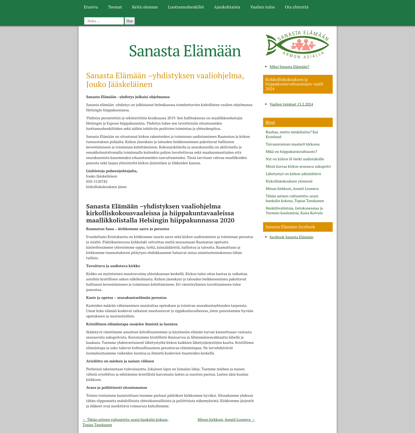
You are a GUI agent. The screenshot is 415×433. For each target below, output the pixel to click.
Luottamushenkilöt (186, 7)
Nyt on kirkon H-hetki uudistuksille (295, 159)
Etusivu (91, 7)
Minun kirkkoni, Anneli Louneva (226, 419)
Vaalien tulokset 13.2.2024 (291, 104)
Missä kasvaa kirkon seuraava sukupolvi (298, 166)
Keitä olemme (145, 7)
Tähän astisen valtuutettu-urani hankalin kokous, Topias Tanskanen (295, 198)
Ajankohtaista (227, 7)
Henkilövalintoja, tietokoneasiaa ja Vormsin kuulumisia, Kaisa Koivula (294, 210)
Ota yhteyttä (296, 7)
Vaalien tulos (262, 7)
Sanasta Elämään (185, 50)
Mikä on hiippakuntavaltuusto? (291, 151)
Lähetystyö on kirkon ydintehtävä (293, 173)
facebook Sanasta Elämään (291, 236)
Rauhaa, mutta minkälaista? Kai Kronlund (292, 134)
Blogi (270, 122)
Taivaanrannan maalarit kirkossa (292, 144)
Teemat (115, 7)
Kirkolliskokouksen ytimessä (289, 181)
